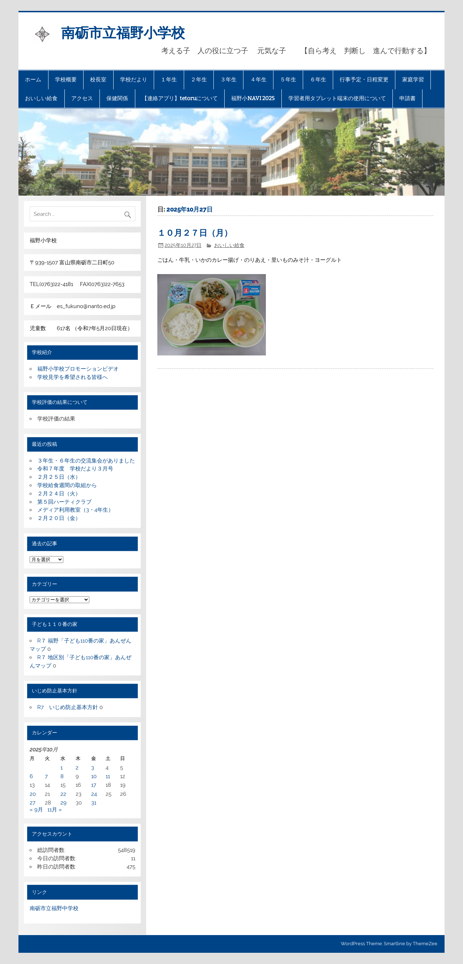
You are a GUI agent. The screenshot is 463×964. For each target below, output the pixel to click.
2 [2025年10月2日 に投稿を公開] (77, 767)
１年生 (169, 79)
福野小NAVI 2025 (253, 98)
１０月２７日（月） (194, 233)
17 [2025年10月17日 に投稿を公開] (93, 785)
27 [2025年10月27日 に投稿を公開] (32, 802)
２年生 (199, 79)
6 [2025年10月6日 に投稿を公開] (31, 776)
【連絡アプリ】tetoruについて (180, 98)
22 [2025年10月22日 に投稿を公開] (63, 794)
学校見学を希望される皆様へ (72, 377)
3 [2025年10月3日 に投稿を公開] (92, 767)
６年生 (318, 79)
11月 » (54, 809)
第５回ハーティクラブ (64, 502)
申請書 (407, 98)
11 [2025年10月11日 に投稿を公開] (108, 776)
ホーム (33, 79)
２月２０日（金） (59, 518)
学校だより (133, 79)
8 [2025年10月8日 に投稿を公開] (62, 776)
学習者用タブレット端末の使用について (337, 98)
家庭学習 (413, 79)
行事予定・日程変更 (364, 79)
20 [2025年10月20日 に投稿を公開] (33, 794)
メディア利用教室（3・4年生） (75, 510)
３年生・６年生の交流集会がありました (86, 460)
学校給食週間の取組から (67, 485)
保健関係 (117, 98)
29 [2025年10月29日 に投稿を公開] (63, 802)
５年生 (288, 79)
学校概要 (66, 79)
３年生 (228, 79)
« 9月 (36, 809)
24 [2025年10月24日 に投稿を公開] (94, 794)
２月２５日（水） (59, 477)
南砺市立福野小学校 (123, 33)
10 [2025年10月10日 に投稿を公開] (94, 776)
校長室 (98, 79)
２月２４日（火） (59, 493)
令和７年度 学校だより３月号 (75, 468)
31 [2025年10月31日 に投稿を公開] (93, 802)
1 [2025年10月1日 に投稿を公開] (61, 767)
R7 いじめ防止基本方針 (67, 707)
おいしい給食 (41, 98)
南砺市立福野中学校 (54, 908)
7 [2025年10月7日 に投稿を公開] (46, 776)
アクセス (82, 98)
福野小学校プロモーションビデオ (78, 369)
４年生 (258, 79)
